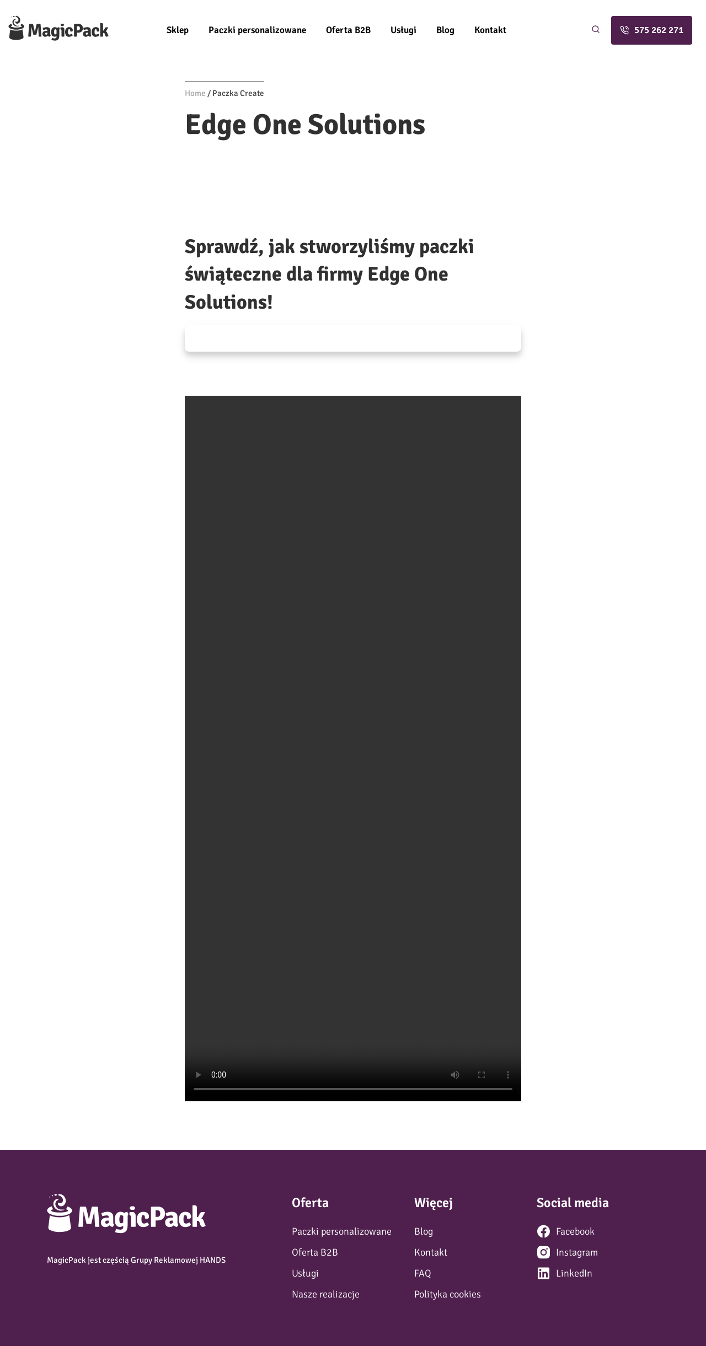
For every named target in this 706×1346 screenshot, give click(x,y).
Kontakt (490, 30)
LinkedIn (574, 1273)
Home (195, 93)
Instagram (577, 1252)
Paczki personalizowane (257, 30)
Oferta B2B (348, 30)
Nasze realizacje (326, 1294)
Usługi (403, 30)
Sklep (178, 30)
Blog (445, 30)
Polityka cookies (447, 1294)
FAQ (422, 1273)
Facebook (575, 1231)
